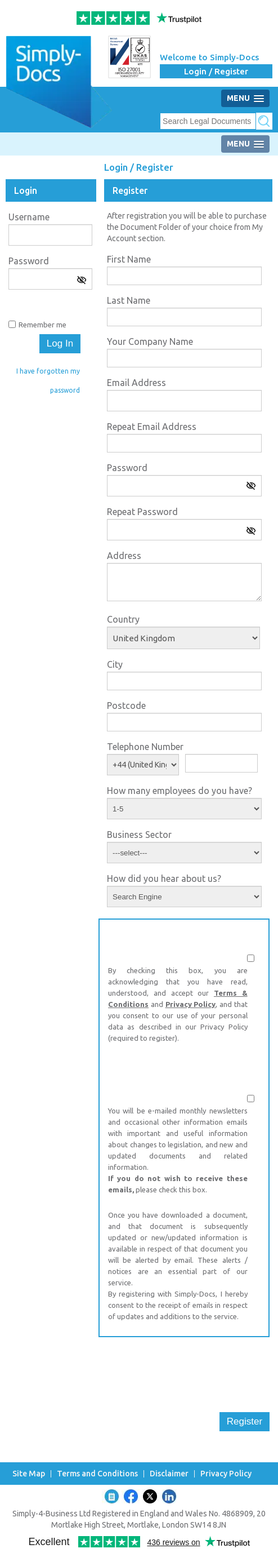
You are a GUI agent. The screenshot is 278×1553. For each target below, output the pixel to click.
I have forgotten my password (48, 380)
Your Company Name (150, 341)
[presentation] (184, 1368)
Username (29, 217)
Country (123, 619)
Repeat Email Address (151, 426)
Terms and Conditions (97, 1473)
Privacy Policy (190, 1004)
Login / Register (216, 71)
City (115, 664)
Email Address (136, 383)
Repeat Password (142, 512)
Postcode (126, 705)
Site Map (28, 1473)
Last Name (128, 300)
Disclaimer (169, 1473)
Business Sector (139, 834)
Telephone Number (145, 747)
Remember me (42, 325)
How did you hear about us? (164, 878)
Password (28, 261)
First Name (129, 259)
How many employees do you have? (179, 791)
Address (124, 556)
